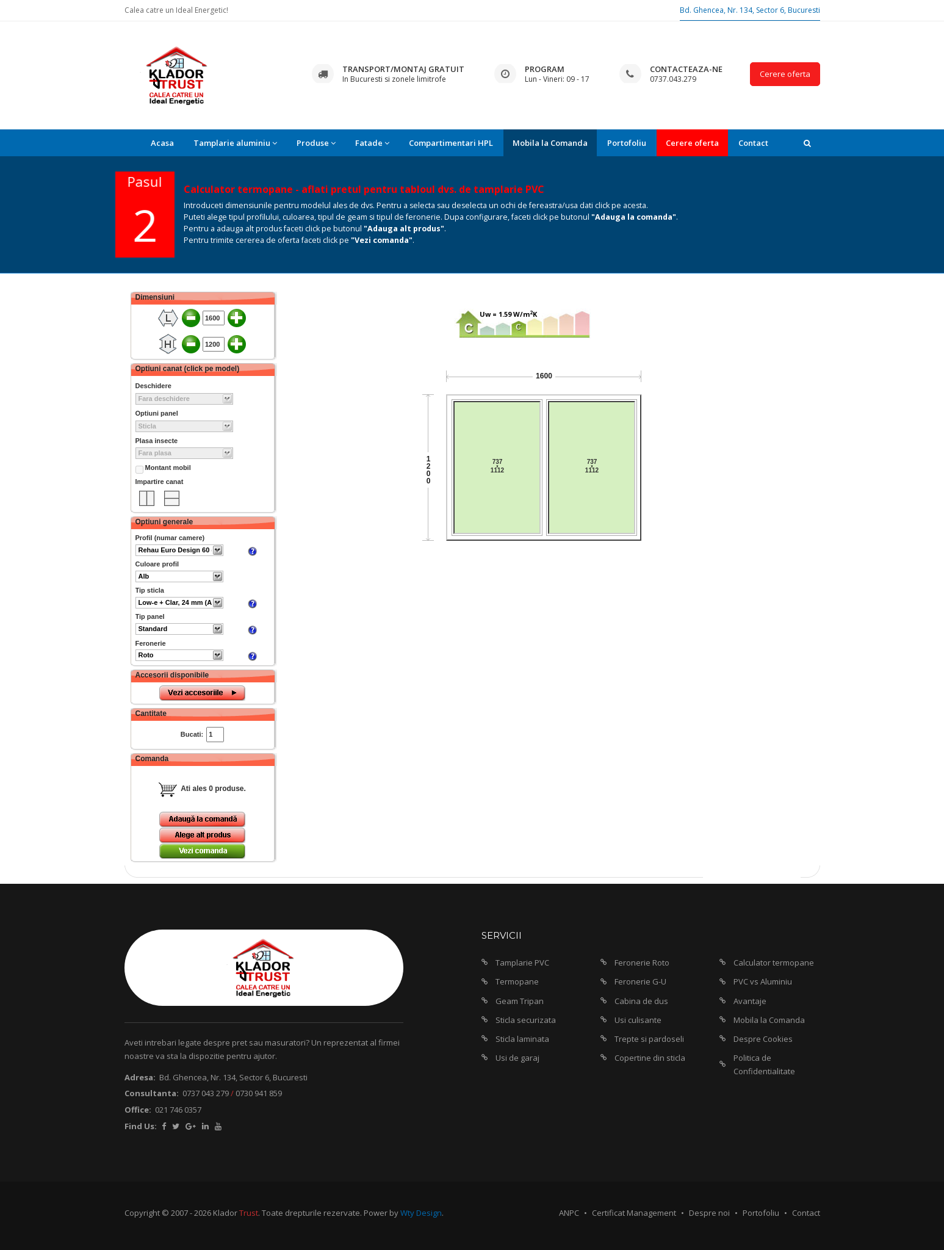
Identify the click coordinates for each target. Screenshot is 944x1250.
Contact (753, 142)
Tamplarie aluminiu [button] (235, 143)
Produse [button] (316, 143)
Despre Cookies (763, 1038)
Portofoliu (626, 142)
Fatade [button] (372, 143)
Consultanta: (151, 1093)
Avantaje (749, 1000)
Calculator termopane (773, 962)
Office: (137, 1109)
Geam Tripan (519, 1000)
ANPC (569, 1212)
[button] (807, 142)
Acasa (162, 142)
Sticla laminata (522, 1038)
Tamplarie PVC (522, 962)
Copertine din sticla (649, 1057)
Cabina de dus (641, 1000)
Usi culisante (637, 1019)
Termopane (517, 981)
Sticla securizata (525, 1019)
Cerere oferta (785, 73)
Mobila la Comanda (550, 142)
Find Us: (140, 1126)
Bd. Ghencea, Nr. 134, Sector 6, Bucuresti (750, 10)
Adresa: (140, 1077)
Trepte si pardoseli (649, 1038)
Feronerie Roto (641, 962)
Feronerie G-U (640, 981)
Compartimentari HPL (451, 142)
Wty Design (421, 1212)
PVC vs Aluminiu (762, 981)
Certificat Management (634, 1212)
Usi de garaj (517, 1057)
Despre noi (709, 1212)
